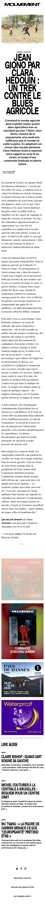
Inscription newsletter (22, 887)
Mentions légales (22, 878)
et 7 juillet (15, 533)
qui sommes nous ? (22, 896)
